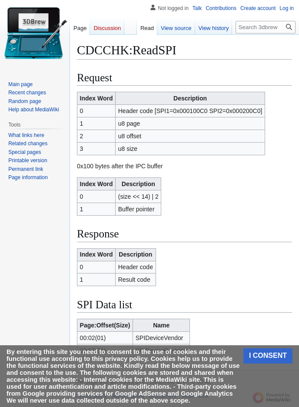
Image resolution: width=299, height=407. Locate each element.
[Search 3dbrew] (266, 27)
